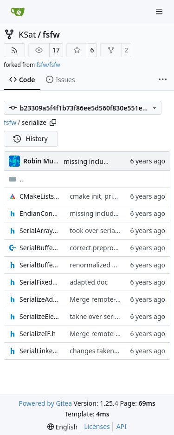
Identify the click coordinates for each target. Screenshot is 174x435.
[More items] (162, 80)
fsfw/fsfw (48, 65)
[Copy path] (53, 122)
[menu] (62, 426)
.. (16, 179)
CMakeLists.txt (39, 196)
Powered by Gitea (45, 403)
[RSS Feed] (14, 50)
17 (56, 49)
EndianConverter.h (39, 213)
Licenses (97, 426)
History (30, 138)
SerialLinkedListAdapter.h (39, 350)
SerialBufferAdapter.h (39, 264)
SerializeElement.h (39, 316)
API (121, 426)
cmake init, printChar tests (110, 196)
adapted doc (89, 282)
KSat (27, 34)
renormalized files (97, 264)
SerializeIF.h (37, 333)
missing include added (98, 161)
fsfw (51, 34)
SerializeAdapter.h (39, 299)
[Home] (18, 11)
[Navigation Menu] (160, 11)
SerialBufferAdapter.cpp (39, 247)
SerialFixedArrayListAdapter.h (39, 282)
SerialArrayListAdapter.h (39, 230)
